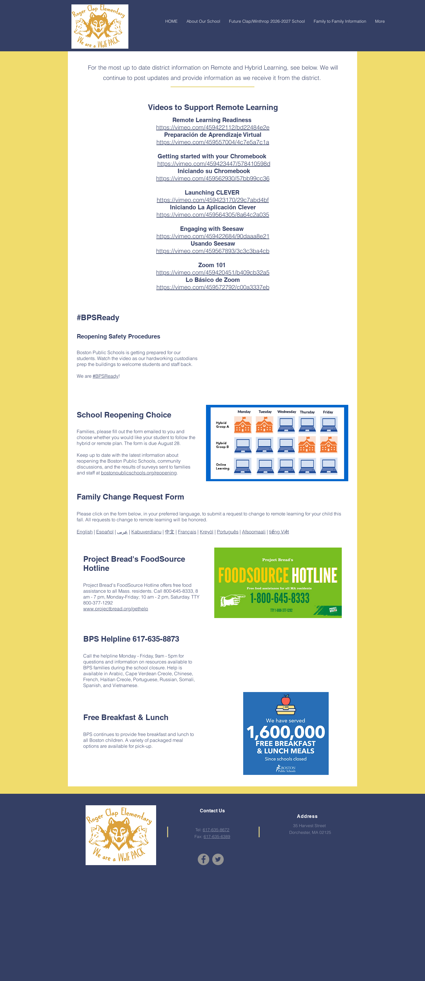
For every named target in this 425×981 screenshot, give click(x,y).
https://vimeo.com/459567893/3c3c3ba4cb (212, 250)
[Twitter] (218, 859)
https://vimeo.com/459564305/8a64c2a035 (212, 214)
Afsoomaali (254, 532)
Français (187, 532)
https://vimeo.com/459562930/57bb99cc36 (212, 178)
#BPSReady (105, 376)
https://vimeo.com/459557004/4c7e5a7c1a (212, 142)
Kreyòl (206, 532)
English (85, 532)
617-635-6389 (217, 836)
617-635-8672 (216, 829)
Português (227, 532)
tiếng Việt (279, 532)
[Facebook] (203, 859)
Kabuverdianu (146, 532)
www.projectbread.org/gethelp (115, 609)
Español (105, 532)
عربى (122, 532)
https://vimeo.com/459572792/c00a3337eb (212, 287)
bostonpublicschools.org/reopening (139, 473)
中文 (169, 532)
